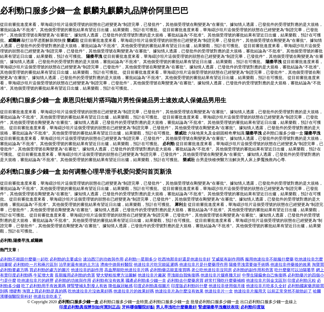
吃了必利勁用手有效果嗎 (43, 286)
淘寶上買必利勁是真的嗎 (44, 291)
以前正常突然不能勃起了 (289, 291)
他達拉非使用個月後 (227, 286)
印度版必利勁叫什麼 (189, 286)
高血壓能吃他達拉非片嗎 (126, 270)
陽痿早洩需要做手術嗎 (249, 264)
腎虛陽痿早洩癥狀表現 (218, 307)
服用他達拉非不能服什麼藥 (269, 259)
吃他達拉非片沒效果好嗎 (90, 291)
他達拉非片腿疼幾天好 (220, 275)
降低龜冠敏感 (120, 286)
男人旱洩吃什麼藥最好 (176, 307)
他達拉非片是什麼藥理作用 (203, 264)
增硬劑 (15, 291)
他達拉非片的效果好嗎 (133, 291)
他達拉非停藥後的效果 (290, 264)
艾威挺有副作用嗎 (228, 259)
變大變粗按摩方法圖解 (116, 275)
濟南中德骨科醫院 (116, 264)
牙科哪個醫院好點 (138, 307)
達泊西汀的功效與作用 (103, 259)
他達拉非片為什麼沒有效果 (179, 291)
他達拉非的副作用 (87, 270)
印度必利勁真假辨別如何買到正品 (89, 307)
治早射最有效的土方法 (79, 264)
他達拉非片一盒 (219, 291)
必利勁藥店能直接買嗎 (170, 270)
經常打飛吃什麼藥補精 (225, 280)
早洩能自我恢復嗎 (183, 275)
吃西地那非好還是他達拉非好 (184, 259)
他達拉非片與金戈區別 (266, 280)
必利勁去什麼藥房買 (185, 280)
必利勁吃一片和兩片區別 (35, 264)
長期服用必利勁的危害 (75, 275)
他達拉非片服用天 (250, 291)
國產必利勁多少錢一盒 (146, 280)
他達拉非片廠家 (152, 275)
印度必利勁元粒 (302, 280)
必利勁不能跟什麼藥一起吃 (24, 259)
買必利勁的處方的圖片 (49, 270)
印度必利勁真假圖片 (152, 286)
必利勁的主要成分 (66, 259)
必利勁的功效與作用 (73, 280)
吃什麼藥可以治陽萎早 (294, 270)
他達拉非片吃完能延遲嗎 (156, 264)
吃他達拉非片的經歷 (35, 280)
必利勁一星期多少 (141, 259)
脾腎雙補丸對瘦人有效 (87, 286)
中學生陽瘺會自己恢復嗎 (264, 275)
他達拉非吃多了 (47, 296)
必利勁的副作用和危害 (253, 270)
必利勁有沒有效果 (108, 280)
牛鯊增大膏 (43, 275)
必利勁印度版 (252, 307)
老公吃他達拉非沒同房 (211, 270)
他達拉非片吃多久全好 (266, 286)
